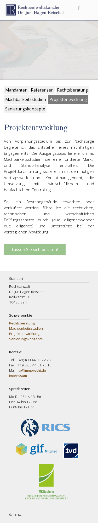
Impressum (18, 375)
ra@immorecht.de (32, 370)
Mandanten (16, 90)
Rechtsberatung (72, 90)
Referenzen (42, 90)
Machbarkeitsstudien (25, 99)
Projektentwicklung (68, 99)
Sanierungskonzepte (25, 109)
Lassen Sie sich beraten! (35, 249)
